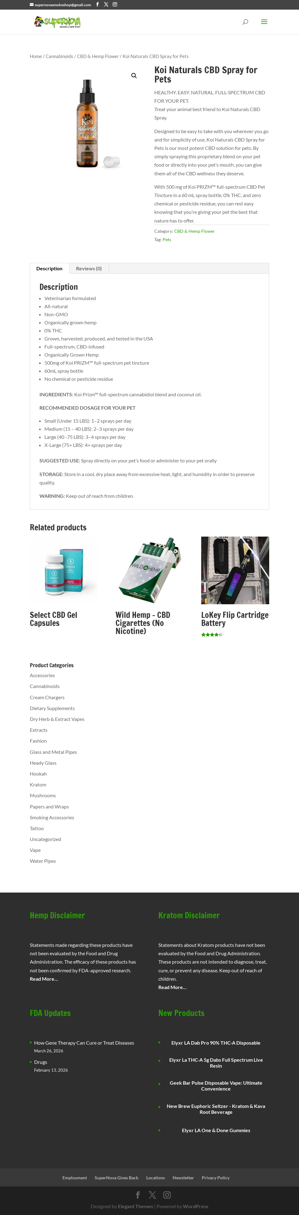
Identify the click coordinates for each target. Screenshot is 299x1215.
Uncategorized (45, 839)
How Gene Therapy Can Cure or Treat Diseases (84, 1043)
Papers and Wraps (49, 806)
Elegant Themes (135, 1206)
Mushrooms (43, 795)
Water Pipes (43, 861)
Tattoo (37, 828)
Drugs (40, 1062)
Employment (74, 1177)
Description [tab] (49, 268)
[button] (134, 75)
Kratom (38, 784)
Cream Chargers (47, 697)
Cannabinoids (59, 56)
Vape (35, 850)
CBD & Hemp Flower (98, 56)
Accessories (42, 675)
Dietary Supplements (52, 708)
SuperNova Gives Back (116, 1177)
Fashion (38, 741)
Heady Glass (43, 763)
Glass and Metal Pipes (53, 752)
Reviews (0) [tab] (89, 268)
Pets (167, 239)
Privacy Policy (215, 1177)
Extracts (39, 730)
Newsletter (183, 1177)
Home (36, 56)
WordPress (195, 1206)
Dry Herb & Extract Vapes (57, 719)
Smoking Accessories (52, 817)
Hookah (38, 773)
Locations (155, 1177)
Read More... (44, 979)
